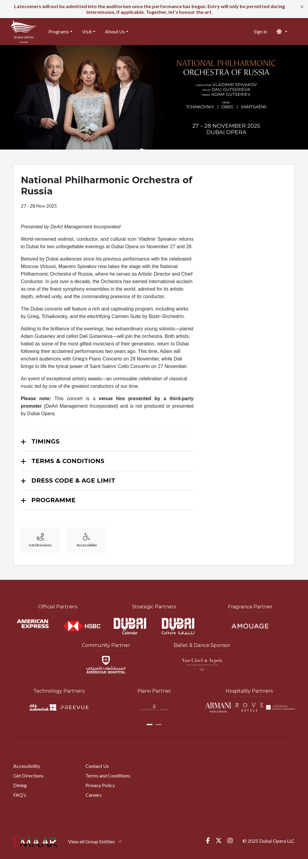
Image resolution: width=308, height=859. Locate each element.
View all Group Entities (95, 841)
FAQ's (19, 795)
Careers (93, 795)
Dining (20, 785)
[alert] (154, 9)
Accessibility (26, 766)
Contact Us (97, 766)
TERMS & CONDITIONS (67, 461)
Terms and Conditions (107, 775)
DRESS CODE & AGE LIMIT (73, 480)
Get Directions (28, 775)
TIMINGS (45, 441)
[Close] (302, 6)
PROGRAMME (53, 500)
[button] (287, 31)
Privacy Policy (100, 785)
